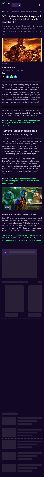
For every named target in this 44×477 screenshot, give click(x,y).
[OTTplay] (6, 5)
